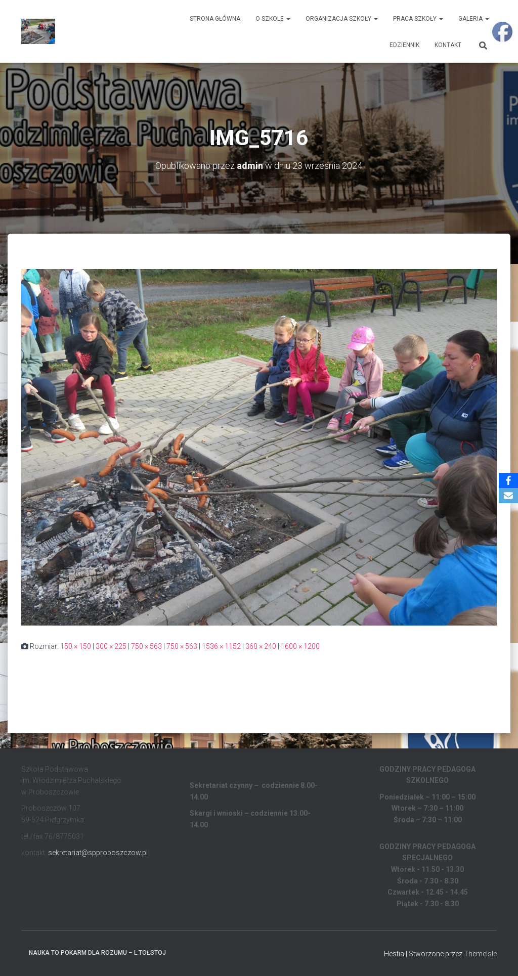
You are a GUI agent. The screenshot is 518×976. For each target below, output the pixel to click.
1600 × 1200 (300, 646)
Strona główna (215, 18)
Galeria (473, 18)
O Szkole (272, 18)
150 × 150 (75, 646)
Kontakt (448, 45)
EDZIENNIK (404, 45)
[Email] (508, 495)
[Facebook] (508, 480)
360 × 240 (260, 646)
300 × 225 (111, 646)
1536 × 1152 (221, 646)
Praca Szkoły (418, 18)
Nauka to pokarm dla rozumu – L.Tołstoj (97, 952)
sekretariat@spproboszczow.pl (98, 853)
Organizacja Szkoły (342, 18)
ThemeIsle (480, 954)
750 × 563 (146, 646)
